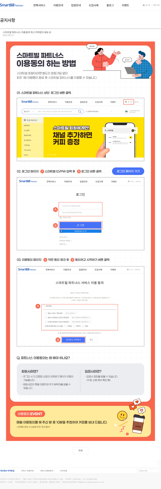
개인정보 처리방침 (7, 471)
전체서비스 (39, 5)
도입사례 (93, 5)
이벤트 (125, 5)
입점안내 (76, 5)
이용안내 (58, 5)
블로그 (110, 5)
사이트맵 (63, 471)
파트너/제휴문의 (46, 471)
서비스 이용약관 (27, 471)
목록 (80, 450)
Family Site (149, 471)
